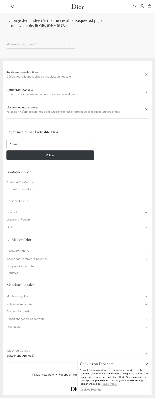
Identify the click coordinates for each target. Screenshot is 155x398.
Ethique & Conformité (20, 266)
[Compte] (142, 6)
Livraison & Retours (18, 219)
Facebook (65, 374)
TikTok (36, 374)
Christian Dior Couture (20, 182)
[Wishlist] (134, 6)
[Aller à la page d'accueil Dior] (77, 6)
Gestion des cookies (19, 311)
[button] (77, 212)
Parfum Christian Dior (20, 189)
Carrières (12, 272)
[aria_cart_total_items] (149, 6)
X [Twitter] (56, 374)
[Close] (146, 364)
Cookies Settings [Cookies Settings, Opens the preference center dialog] (90, 389)
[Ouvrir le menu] (6, 6)
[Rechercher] (71, 45)
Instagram (47, 374)
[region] (114, 377)
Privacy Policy (109, 383)
